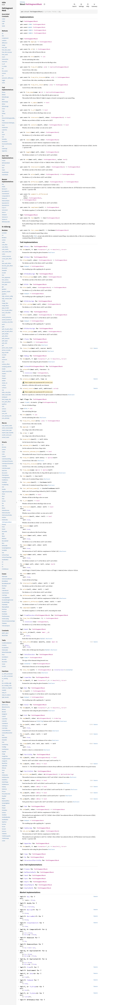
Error (64, 249)
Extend (27, 366)
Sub (25, 806)
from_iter (26, 618)
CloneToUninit (33, 923)
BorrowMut (31, 916)
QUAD (30, 27)
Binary (27, 246)
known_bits (27, 439)
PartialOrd (28, 771)
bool (47, 102)
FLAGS (27, 402)
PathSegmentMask (31, 21)
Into (31, 973)
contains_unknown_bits (31, 451)
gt (23, 792)
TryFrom (33, 987)
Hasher (28, 635)
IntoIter (27, 663)
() (59, 249)
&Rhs (38, 763)
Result (55, 249)
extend (25, 369)
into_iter (26, 670)
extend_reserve (28, 388)
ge (23, 799)
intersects (35, 117)
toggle (28, 152)
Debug (26, 356)
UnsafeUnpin (29, 885)
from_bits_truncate (38, 77)
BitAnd (27, 257)
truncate (26, 526)
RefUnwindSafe (30, 872)
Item (26, 657)
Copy (26, 854)
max (24, 724)
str (41, 92)
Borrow (29, 910)
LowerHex (27, 677)
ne (23, 763)
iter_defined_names (30, 488)
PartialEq (28, 754)
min (24, 734)
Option (52, 67)
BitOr (26, 284)
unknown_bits (27, 445)
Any (28, 897)
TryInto (33, 993)
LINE (30, 24)
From (29, 967)
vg (24, 2)
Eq (25, 857)
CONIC (30, 30)
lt (23, 780)
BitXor (27, 312)
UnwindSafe (28, 888)
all (32, 49)
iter (32, 218)
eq (23, 757)
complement (35, 207)
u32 (44, 56)
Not (25, 688)
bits (32, 56)
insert (28, 132)
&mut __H (45, 632)
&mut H (54, 642)
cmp (24, 718)
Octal (26, 705)
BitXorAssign (29, 328)
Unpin (26, 882)
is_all (33, 110)
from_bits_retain (37, 85)
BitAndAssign (29, 274)
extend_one (27, 379)
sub (24, 809)
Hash (26, 629)
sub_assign (27, 831)
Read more (51, 252)
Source (96, 348)
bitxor (25, 315)
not (24, 691)
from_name (29, 92)
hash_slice (27, 642)
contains (34, 125)
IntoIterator (29, 373)
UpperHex (27, 843)
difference (35, 182)
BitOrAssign (29, 301)
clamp (25, 743)
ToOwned (30, 980)
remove (28, 140)
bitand (25, 260)
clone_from (27, 348)
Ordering (57, 718)
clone (25, 342)
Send (26, 875)
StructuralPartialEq (32, 860)
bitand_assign (28, 277)
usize (55, 388)
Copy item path (44, 4)
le (23, 786)
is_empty (34, 102)
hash (24, 632)
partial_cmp (27, 774)
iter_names (35, 230)
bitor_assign (27, 304)
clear (25, 573)
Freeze (27, 869)
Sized (28, 510)
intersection (35, 167)
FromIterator (29, 615)
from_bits (34, 67)
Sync (26, 878)
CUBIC (30, 33)
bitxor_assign (28, 331)
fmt (24, 249)
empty (33, 42)
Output (26, 266)
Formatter (41, 249)
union (33, 174)
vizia (21, 2)
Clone (26, 339)
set (27, 159)
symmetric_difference (39, 194)
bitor (25, 287)
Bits (26, 408)
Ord (25, 715)
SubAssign (28, 828)
